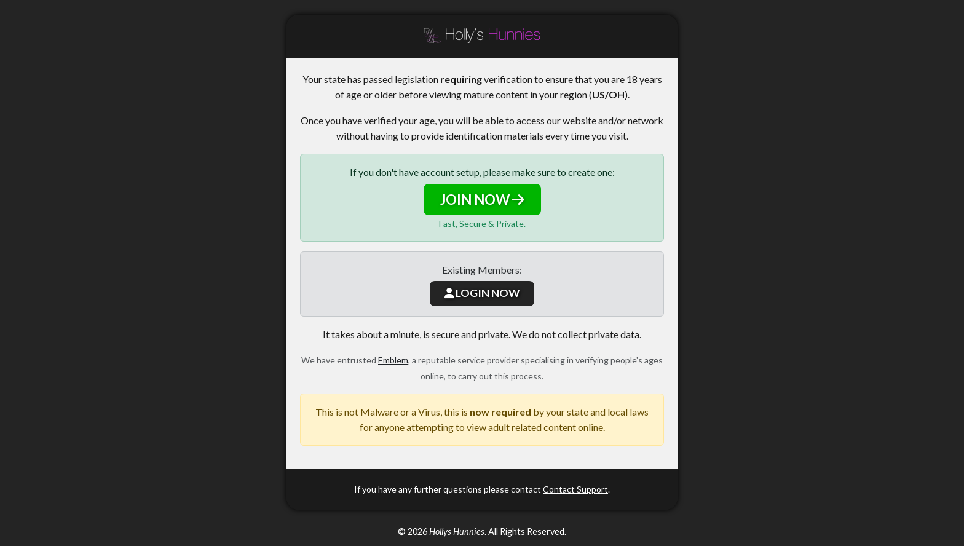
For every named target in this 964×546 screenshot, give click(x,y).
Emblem (393, 360)
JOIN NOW (482, 199)
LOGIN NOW (482, 293)
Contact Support (575, 489)
